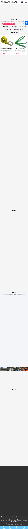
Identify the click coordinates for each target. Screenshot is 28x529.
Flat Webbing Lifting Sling (8, 23)
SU (18, 523)
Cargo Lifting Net (5, 26)
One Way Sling (23, 26)
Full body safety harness (14, 32)
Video (14, 210)
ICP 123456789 (23, 523)
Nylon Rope (14, 26)
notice (14, 389)
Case (14, 292)
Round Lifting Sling (21, 23)
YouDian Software (18, 524)
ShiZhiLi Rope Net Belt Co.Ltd (8, 523)
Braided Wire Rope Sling (18, 29)
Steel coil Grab (8, 29)
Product (14, 19)
